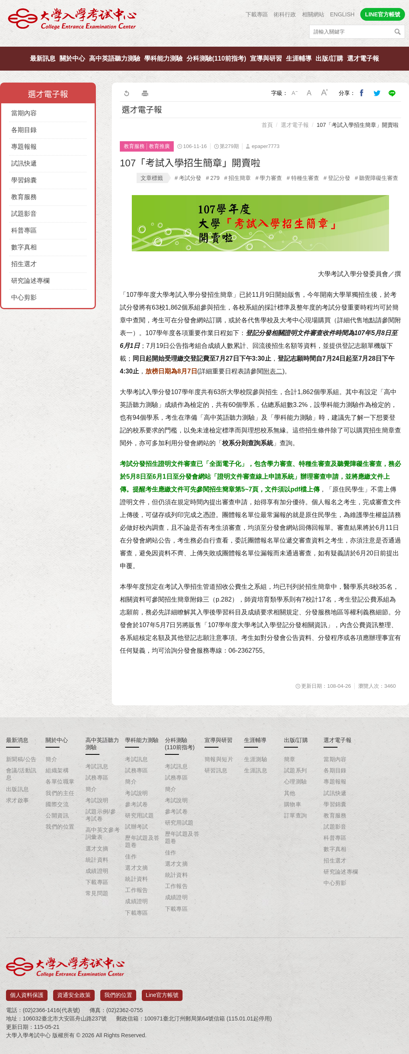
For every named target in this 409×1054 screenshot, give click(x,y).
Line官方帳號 (162, 992)
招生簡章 (239, 178)
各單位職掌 (60, 781)
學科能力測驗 (163, 58)
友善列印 (145, 93)
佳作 (131, 856)
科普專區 (24, 230)
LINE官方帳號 (382, 14)
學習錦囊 (24, 180)
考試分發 (190, 178)
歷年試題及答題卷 (142, 841)
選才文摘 (97, 848)
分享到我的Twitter (377, 93)
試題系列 (295, 770)
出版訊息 (17, 789)
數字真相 (24, 247)
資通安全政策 (74, 992)
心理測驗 (295, 781)
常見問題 (97, 893)
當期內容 (24, 113)
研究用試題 (139, 815)
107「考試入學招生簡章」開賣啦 (358, 125)
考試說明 (97, 800)
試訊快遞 (24, 163)
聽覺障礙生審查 (378, 178)
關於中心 (72, 58)
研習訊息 (216, 770)
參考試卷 (136, 804)
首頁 (267, 125)
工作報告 (136, 890)
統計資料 (97, 860)
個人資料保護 (27, 992)
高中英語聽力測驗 (114, 58)
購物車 (292, 804)
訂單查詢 (295, 815)
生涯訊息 (255, 770)
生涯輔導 (299, 58)
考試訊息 (97, 766)
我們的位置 (60, 826)
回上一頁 (126, 93)
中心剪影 (24, 297)
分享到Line (392, 93)
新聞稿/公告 (21, 759)
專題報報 (24, 146)
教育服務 (24, 196)
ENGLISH (342, 14)
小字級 (294, 93)
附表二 (272, 371)
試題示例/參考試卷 (100, 815)
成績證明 (97, 871)
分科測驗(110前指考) (216, 58)
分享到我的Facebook (361, 93)
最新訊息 (43, 58)
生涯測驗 (255, 759)
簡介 (51, 759)
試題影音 (24, 213)
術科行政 (285, 14)
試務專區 (97, 777)
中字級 (309, 93)
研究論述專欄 (30, 280)
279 (214, 178)
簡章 (290, 759)
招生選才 (24, 264)
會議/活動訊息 (21, 774)
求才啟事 (17, 800)
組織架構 (57, 770)
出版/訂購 (329, 58)
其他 (290, 793)
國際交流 (57, 804)
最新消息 (17, 740)
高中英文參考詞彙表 (102, 833)
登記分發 (339, 178)
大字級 (324, 93)
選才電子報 (363, 58)
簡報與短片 (218, 759)
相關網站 (313, 14)
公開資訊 (57, 815)
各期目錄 (24, 129)
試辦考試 (136, 826)
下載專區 (257, 14)
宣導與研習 (266, 58)
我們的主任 (60, 793)
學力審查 (271, 178)
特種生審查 (305, 178)
